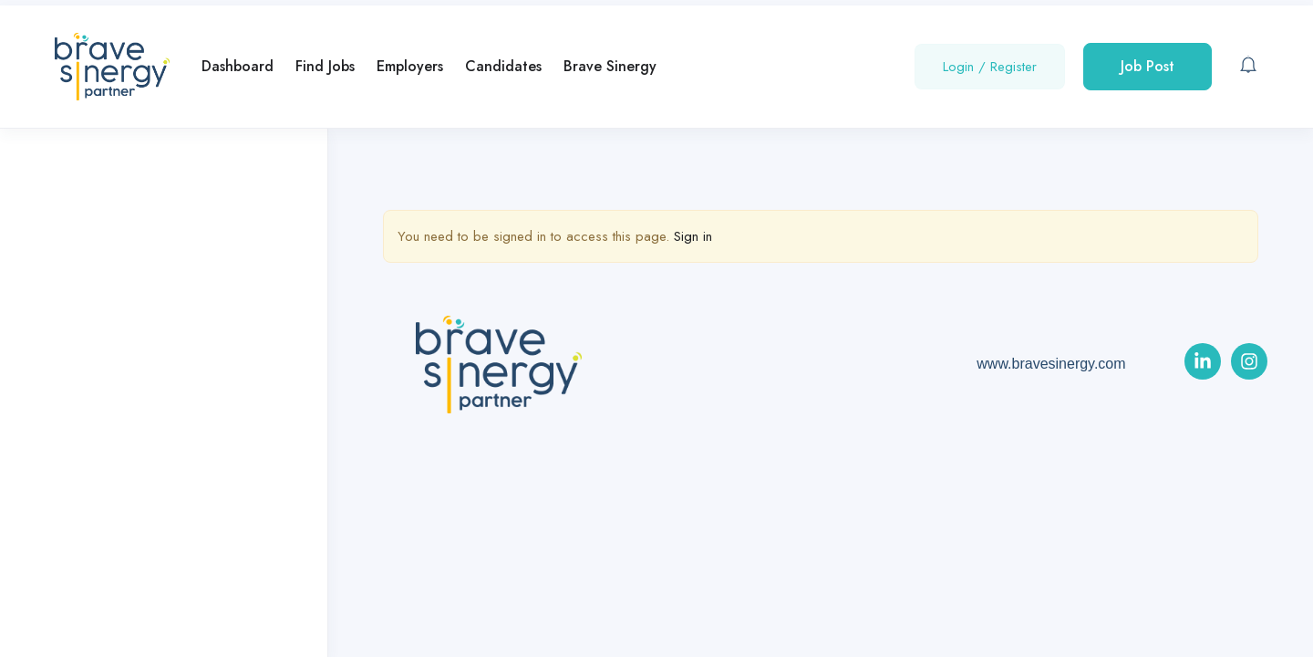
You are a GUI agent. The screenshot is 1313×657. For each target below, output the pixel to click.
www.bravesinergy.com (1051, 363)
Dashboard (238, 66)
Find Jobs (325, 66)
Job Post (1147, 66)
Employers (410, 66)
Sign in (693, 236)
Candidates (503, 66)
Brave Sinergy (609, 66)
